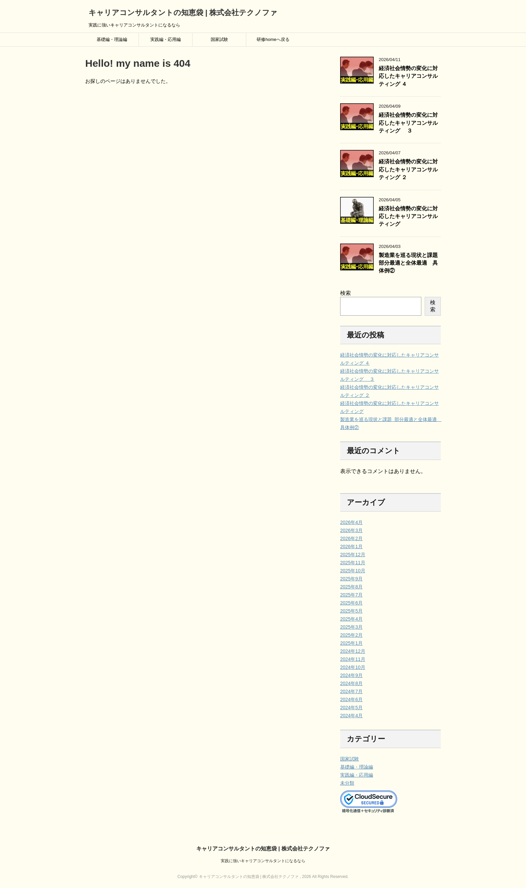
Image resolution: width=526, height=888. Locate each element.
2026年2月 (351, 538)
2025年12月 (352, 554)
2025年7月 (351, 594)
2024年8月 (351, 683)
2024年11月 (352, 659)
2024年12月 (352, 651)
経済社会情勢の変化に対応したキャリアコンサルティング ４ (408, 76)
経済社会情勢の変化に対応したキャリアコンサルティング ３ (408, 123)
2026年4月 (351, 522)
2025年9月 (351, 578)
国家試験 (219, 39)
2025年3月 (351, 627)
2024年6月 (351, 699)
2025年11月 (352, 562)
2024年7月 (351, 691)
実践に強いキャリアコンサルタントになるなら (263, 860)
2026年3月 (351, 530)
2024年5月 (351, 707)
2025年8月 (351, 586)
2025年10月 (352, 570)
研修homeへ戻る (273, 39)
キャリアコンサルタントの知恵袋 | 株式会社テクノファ (183, 12)
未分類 (347, 783)
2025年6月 (351, 603)
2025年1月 (351, 643)
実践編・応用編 (165, 39)
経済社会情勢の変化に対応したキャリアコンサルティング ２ (408, 169)
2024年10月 (352, 667)
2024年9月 (351, 675)
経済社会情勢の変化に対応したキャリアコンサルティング (408, 216)
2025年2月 (351, 635)
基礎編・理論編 (112, 39)
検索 (345, 293)
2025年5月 (351, 611)
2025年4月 (351, 619)
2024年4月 (351, 715)
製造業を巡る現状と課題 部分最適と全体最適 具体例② (409, 263)
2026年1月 (351, 546)
